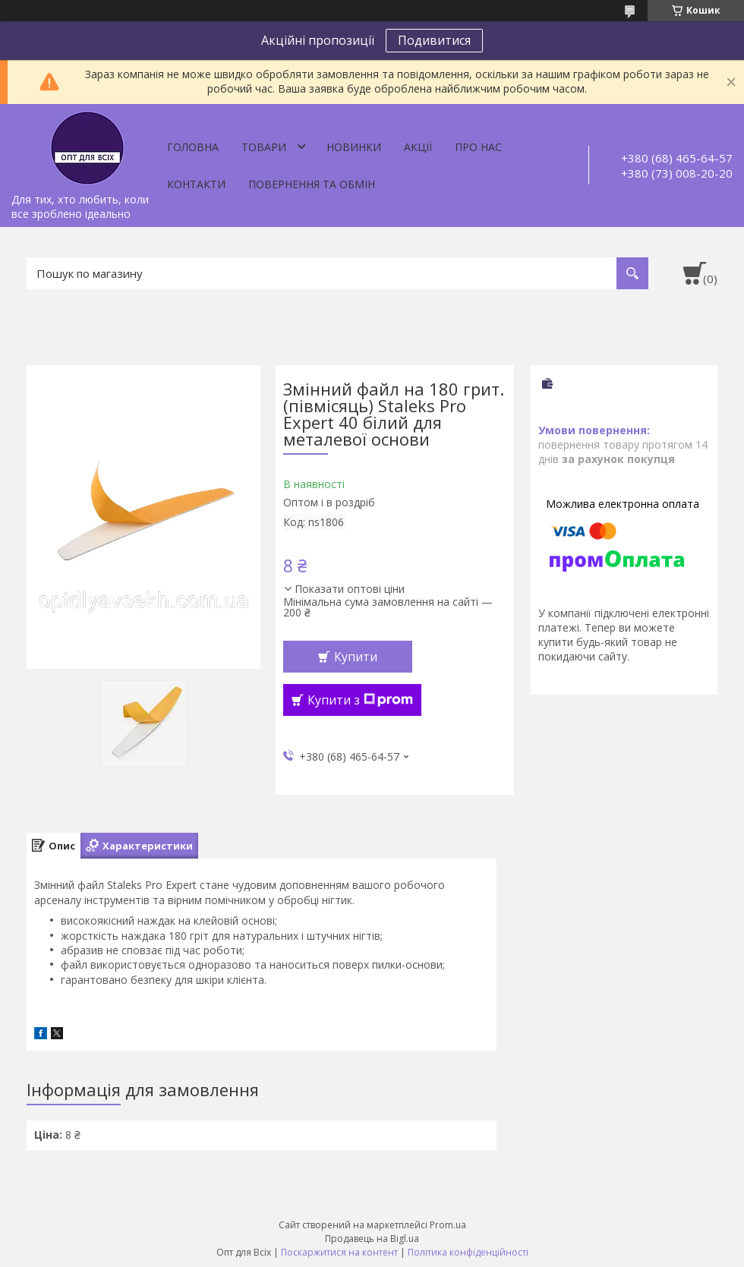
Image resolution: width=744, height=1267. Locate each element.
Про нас (478, 147)
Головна (193, 147)
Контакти (196, 184)
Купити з (360, 700)
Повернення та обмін (311, 184)
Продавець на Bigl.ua (372, 1238)
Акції (418, 147)
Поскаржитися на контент (339, 1252)
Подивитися (434, 40)
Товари (263, 147)
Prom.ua (448, 1224)
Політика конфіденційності (468, 1252)
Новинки (353, 147)
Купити (355, 656)
